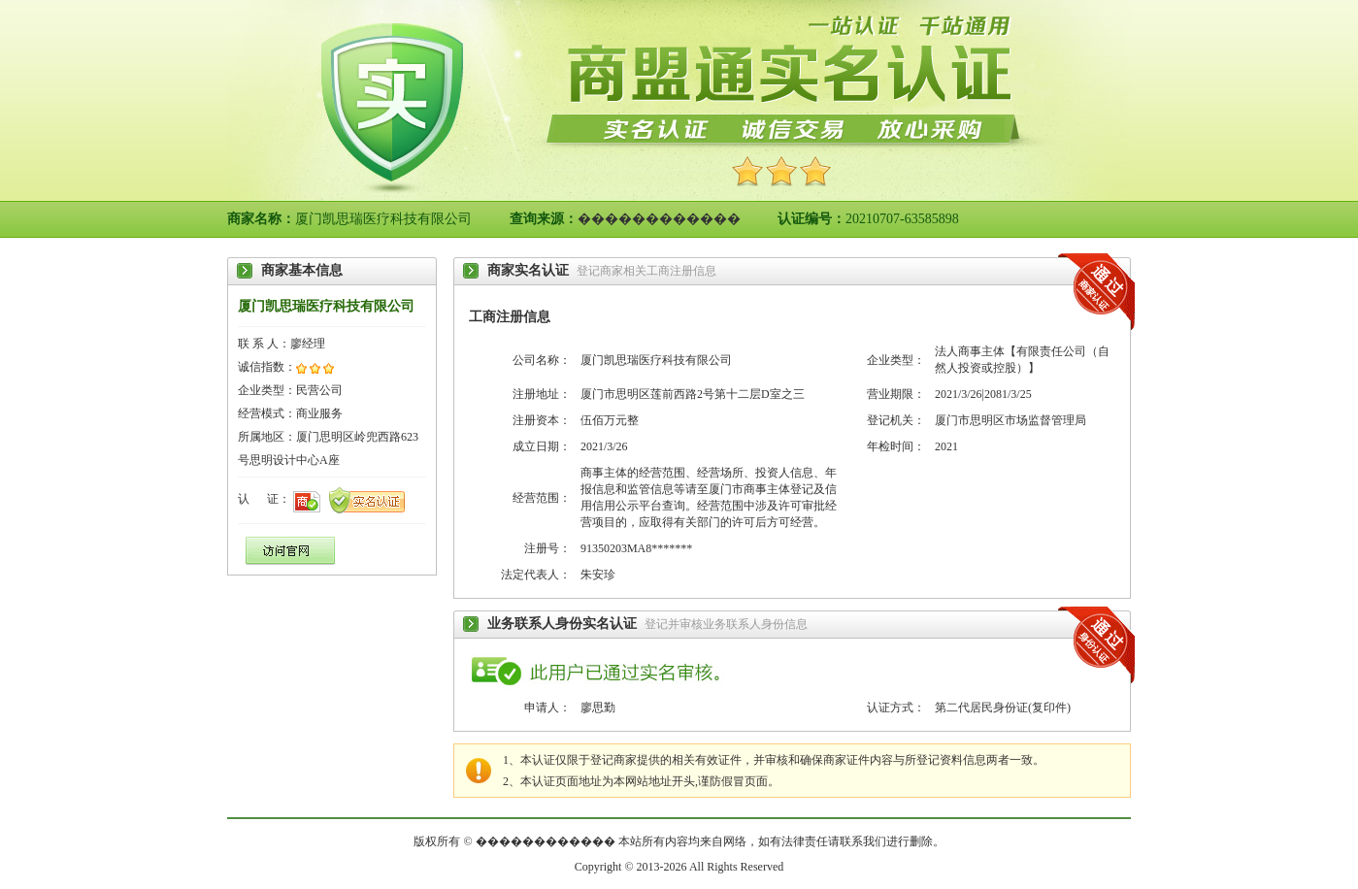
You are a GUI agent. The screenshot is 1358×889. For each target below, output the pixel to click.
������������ (659, 219)
